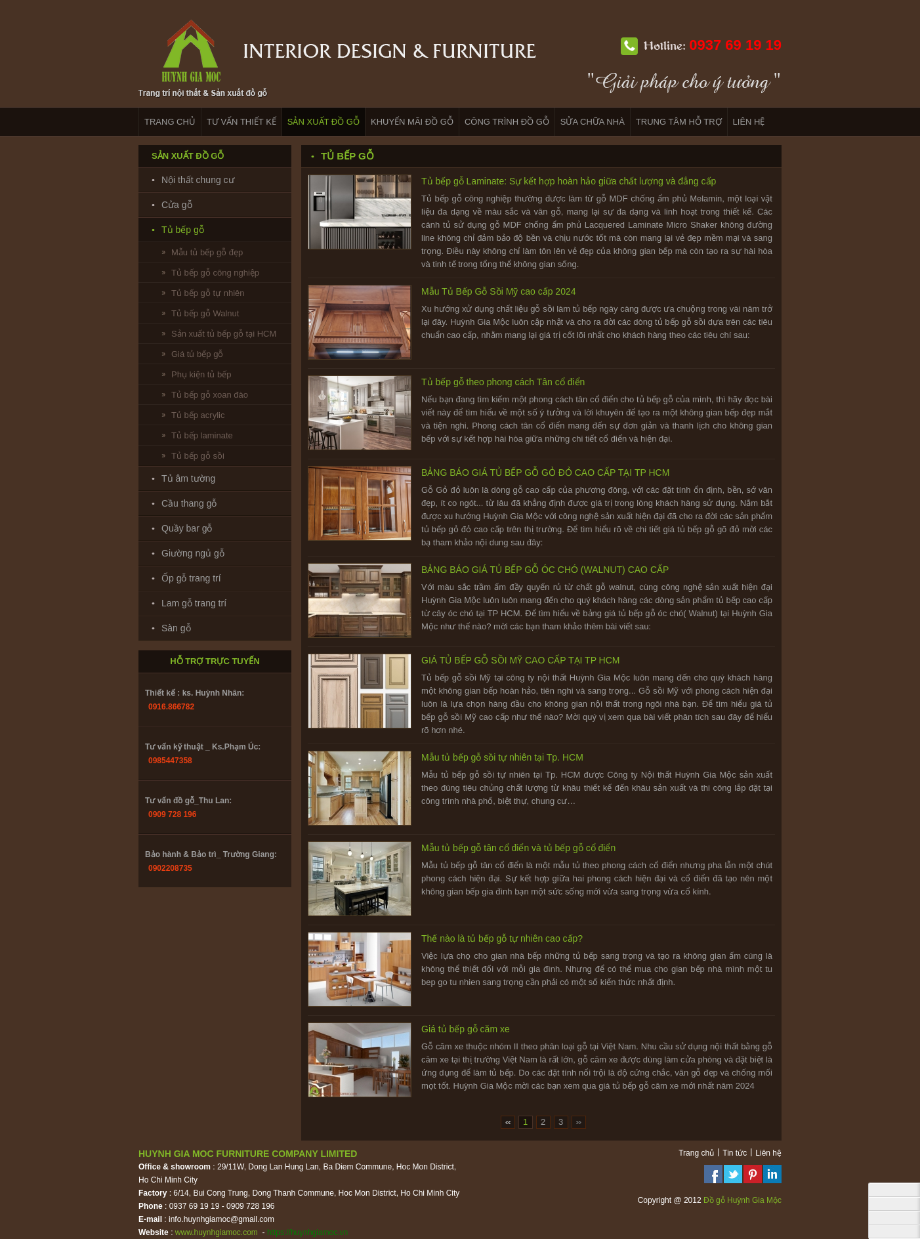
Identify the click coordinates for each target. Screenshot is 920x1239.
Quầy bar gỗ (186, 528)
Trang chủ (696, 1153)
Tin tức (734, 1153)
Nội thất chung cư (197, 180)
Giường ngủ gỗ (192, 553)
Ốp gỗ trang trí (191, 578)
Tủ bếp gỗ (182, 229)
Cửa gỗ (176, 205)
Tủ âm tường (188, 478)
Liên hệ (768, 1153)
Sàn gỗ (176, 628)
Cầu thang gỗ (189, 503)
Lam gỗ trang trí (193, 603)
